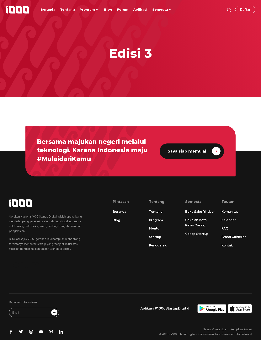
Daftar (245, 9)
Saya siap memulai (194, 151)
